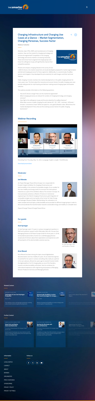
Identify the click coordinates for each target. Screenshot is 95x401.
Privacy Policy (9, 387)
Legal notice (8, 362)
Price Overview (9, 380)
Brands (6, 373)
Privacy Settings (9, 391)
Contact (7, 365)
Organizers (8, 376)
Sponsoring (8, 383)
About (6, 369)
